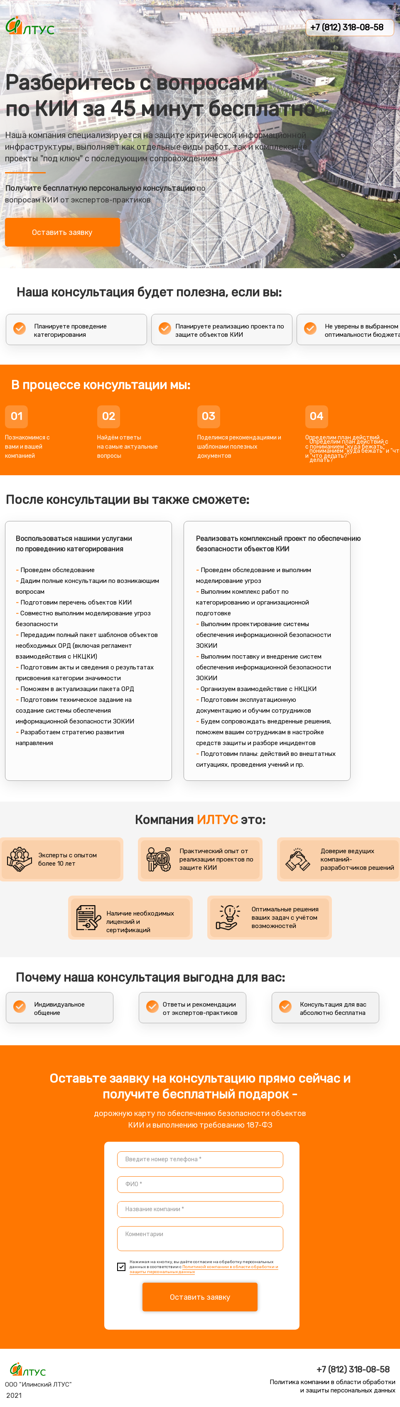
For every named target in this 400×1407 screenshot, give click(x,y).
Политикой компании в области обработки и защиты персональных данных (204, 1269)
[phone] (200, 1159)
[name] (200, 1184)
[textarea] (200, 1209)
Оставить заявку (62, 232)
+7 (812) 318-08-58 (346, 27)
